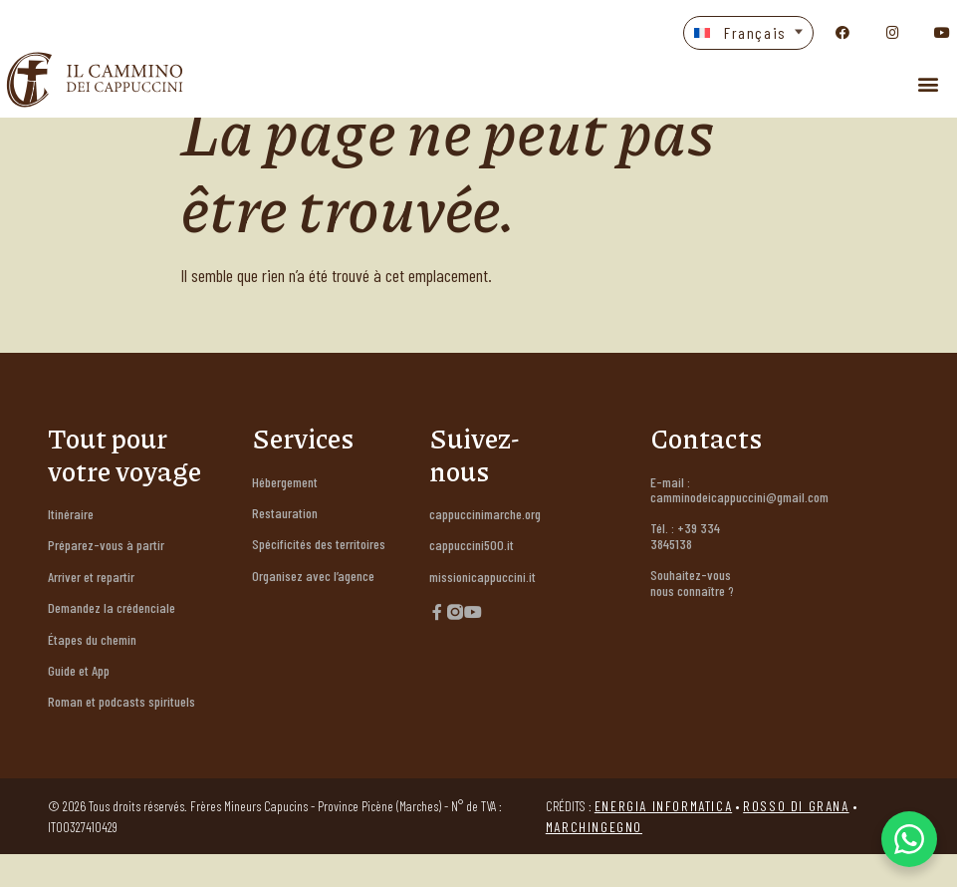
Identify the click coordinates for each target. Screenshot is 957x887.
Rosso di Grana (795, 838)
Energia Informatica (663, 838)
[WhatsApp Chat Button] (909, 839)
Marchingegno (594, 859)
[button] (748, 33)
